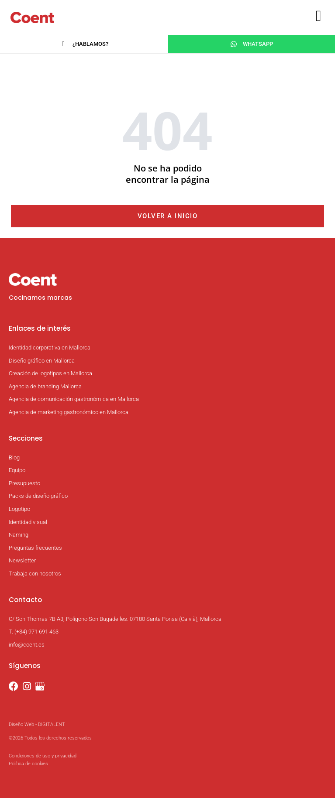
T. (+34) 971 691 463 (34, 631)
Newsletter (22, 560)
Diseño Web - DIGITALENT (37, 724)
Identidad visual (28, 522)
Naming (18, 534)
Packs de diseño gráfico (38, 496)
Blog (14, 457)
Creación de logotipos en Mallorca (50, 373)
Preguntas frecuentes (35, 548)
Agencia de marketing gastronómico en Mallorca (68, 412)
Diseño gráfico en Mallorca (42, 360)
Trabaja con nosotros (35, 573)
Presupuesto (24, 483)
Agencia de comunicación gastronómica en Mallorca (74, 399)
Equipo (17, 470)
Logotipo (19, 509)
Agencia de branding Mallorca (45, 386)
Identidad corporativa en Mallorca (49, 347)
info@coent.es (27, 644)
